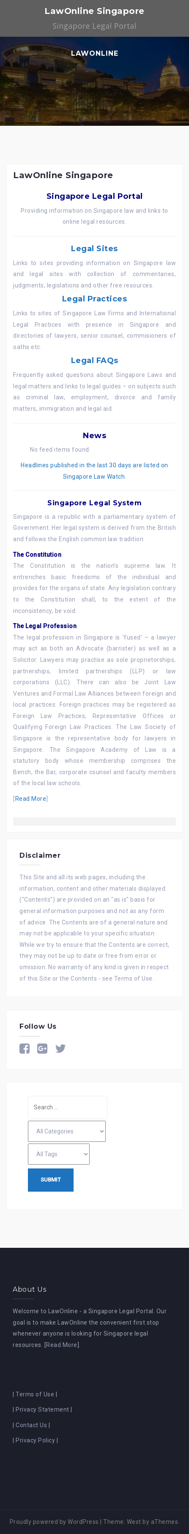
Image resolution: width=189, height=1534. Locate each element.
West (134, 1521)
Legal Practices (94, 299)
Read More (31, 798)
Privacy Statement (42, 1409)
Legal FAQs (94, 360)
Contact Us (31, 1425)
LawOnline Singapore (94, 11)
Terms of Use (133, 978)
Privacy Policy (35, 1440)
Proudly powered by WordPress (54, 1521)
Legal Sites (94, 248)
